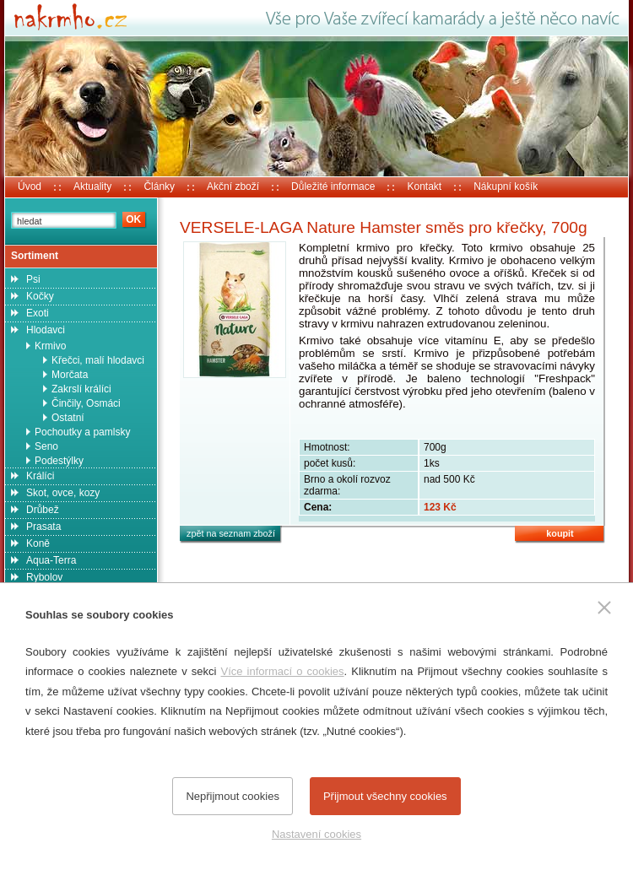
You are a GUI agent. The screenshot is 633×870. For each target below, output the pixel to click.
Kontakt (424, 186)
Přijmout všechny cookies (385, 796)
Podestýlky (59, 461)
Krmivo (50, 346)
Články (159, 186)
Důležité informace (333, 186)
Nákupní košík (505, 186)
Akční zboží (233, 186)
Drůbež (42, 510)
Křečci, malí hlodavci (97, 360)
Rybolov (44, 577)
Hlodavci (45, 330)
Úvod (29, 186)
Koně (38, 543)
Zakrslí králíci (81, 389)
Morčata (69, 375)
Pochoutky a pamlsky (82, 432)
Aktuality (92, 186)
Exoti (37, 313)
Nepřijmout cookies (232, 796)
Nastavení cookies (316, 834)
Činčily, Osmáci (86, 403)
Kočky (40, 296)
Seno (46, 446)
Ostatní (67, 418)
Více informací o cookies (282, 671)
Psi (33, 279)
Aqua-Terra (51, 560)
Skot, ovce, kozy (63, 493)
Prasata (43, 526)
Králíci (40, 476)
